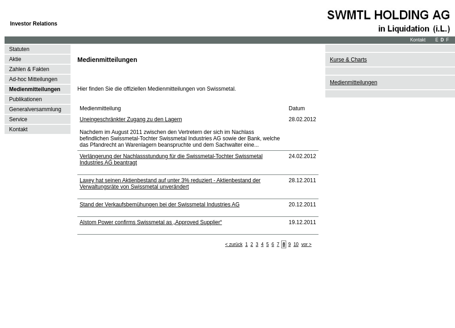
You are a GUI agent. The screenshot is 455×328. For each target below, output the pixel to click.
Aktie (15, 59)
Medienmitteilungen (35, 89)
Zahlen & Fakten (29, 69)
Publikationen (25, 99)
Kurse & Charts (348, 59)
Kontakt (417, 39)
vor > (306, 244)
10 (295, 244)
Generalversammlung (35, 109)
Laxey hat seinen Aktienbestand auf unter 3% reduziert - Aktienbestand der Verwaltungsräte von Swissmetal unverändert (170, 183)
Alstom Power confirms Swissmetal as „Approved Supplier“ (151, 222)
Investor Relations (33, 23)
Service (18, 119)
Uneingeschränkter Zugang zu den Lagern (131, 119)
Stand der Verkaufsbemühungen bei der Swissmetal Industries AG (160, 204)
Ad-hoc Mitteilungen (33, 79)
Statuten (19, 49)
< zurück (234, 244)
